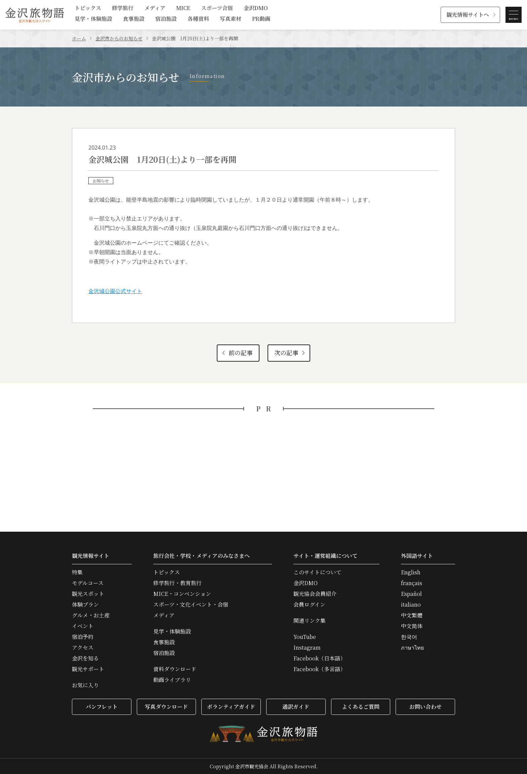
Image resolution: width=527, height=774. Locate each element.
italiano (411, 604)
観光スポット (88, 594)
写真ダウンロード (166, 706)
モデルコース (88, 583)
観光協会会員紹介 (314, 594)
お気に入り (85, 685)
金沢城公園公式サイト (115, 291)
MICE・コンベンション (182, 594)
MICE (183, 8)
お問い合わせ (425, 706)
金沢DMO (256, 8)
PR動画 (261, 19)
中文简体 (411, 626)
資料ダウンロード (174, 669)
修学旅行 (122, 8)
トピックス (88, 8)
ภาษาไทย (412, 647)
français (411, 583)
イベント (82, 626)
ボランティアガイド (231, 706)
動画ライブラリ (172, 680)
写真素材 (230, 19)
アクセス (82, 647)
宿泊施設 (166, 19)
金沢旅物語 (34, 15)
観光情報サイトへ (467, 14)
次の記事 (290, 352)
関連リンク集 (309, 620)
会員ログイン (309, 604)
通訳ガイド (295, 706)
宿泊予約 (82, 637)
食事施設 (134, 19)
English (410, 572)
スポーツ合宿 (217, 8)
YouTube (304, 637)
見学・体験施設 (93, 19)
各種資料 (198, 19)
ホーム (79, 38)
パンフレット (102, 706)
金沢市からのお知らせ (119, 38)
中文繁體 (411, 615)
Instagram (307, 647)
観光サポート (88, 669)
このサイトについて (317, 572)
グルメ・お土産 (91, 615)
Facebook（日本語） (319, 658)
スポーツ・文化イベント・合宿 (190, 604)
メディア (154, 8)
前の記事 (236, 352)
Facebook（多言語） (319, 669)
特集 (77, 572)
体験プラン (85, 604)
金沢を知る (85, 658)
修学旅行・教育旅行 (177, 583)
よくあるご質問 (360, 706)
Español (411, 594)
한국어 (409, 637)
